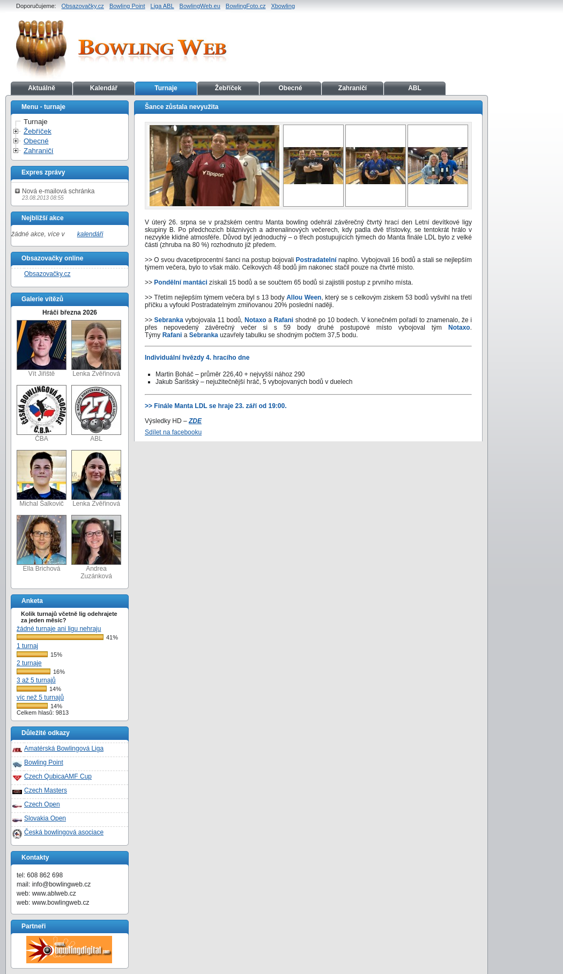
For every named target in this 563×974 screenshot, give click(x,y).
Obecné (290, 88)
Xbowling (283, 6)
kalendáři (90, 234)
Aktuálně (41, 88)
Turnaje (165, 88)
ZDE (195, 421)
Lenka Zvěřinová (96, 348)
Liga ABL (162, 6)
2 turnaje (29, 663)
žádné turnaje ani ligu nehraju (59, 629)
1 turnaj (27, 646)
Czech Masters (45, 790)
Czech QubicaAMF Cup (58, 776)
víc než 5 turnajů (40, 697)
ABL (414, 88)
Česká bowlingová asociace (63, 832)
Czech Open (42, 804)
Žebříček (228, 88)
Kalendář (103, 88)
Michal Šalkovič (41, 478)
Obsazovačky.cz (83, 6)
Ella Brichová (41, 543)
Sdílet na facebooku (173, 432)
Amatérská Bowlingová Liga (63, 748)
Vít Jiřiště (41, 348)
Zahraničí (352, 88)
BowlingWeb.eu (200, 6)
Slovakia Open (45, 818)
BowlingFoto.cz (246, 6)
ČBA (41, 413)
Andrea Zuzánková (96, 547)
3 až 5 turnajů (36, 680)
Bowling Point (127, 6)
